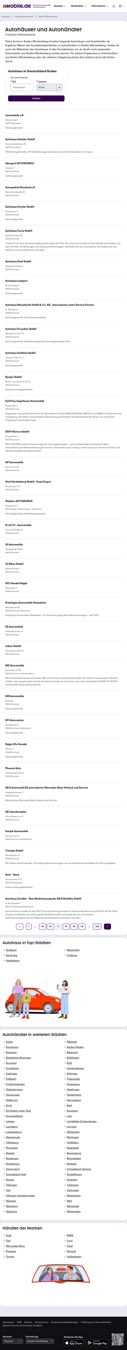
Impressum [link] (8, 1322)
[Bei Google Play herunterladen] (97, 1342)
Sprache (7, 1336)
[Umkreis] (49, 87)
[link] (46, 787)
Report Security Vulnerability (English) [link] (22, 1325)
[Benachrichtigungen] (114, 6)
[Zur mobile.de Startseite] (28, 6)
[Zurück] (19, 927)
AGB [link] (19, 1322)
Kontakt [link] (28, 1322)
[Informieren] (100, 6)
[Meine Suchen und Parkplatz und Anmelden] (121, 6)
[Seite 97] (66, 927)
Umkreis (41, 81)
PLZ (13, 81)
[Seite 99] (82, 927)
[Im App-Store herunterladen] (74, 1342)
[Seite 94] (42, 927)
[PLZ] (22, 87)
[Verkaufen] (79, 6)
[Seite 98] (74, 927)
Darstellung (32, 1336)
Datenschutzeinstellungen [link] (64, 1322)
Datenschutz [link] (41, 1322)
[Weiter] (107, 927)
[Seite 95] (50, 927)
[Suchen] (60, 6)
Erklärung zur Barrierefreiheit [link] (96, 1322)
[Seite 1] (29, 927)
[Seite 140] (97, 927)
